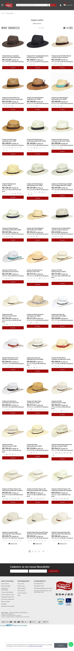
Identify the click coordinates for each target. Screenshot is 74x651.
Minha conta (21, 586)
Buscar (53, 5)
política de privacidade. (36, 646)
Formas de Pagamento (7, 599)
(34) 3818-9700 (38, 583)
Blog (19, 595)
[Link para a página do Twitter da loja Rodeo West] (69, 594)
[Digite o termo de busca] (31, 5)
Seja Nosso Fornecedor (7, 606)
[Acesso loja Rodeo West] (60, 5)
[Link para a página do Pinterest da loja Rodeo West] (72, 594)
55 (39, 278)
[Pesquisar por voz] (48, 5)
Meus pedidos (21, 588)
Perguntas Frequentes (7, 597)
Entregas (3, 604)
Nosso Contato (5, 601)
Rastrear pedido (5, 586)
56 (34, 147)
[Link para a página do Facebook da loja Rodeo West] (60, 594)
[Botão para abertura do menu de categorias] (2, 5)
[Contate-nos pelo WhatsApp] (71, 644)
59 (18, 193)
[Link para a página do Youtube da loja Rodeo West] (63, 594)
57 (12, 147)
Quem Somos (5, 583)
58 (15, 193)
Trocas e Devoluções (7, 592)
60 (20, 193)
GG (61, 64)
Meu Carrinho (21, 590)
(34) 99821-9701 (39, 586)
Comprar (13, 67)
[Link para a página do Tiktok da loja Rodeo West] (66, 594)
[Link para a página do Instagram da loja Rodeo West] (57, 594)
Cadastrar (54, 571)
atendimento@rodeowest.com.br (43, 588)
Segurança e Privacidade (4, 589)
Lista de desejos (22, 593)
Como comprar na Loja (7, 594)
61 (31, 194)
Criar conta (21, 583)
